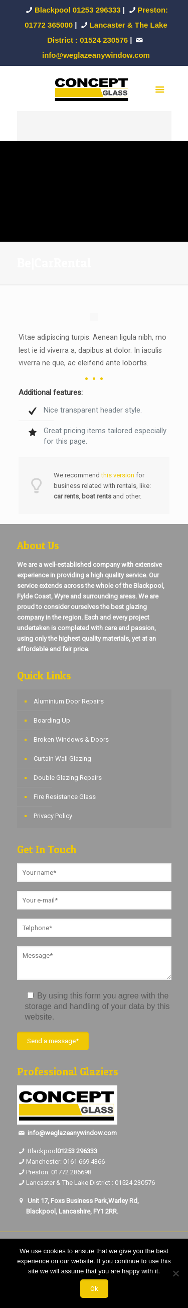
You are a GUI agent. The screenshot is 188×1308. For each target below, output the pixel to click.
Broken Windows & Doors (71, 739)
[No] (175, 1273)
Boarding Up (52, 720)
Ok (94, 1288)
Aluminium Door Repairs (69, 701)
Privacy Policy (53, 816)
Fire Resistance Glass (65, 796)
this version (117, 475)
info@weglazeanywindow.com (72, 1133)
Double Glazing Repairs (68, 777)
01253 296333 (77, 1151)
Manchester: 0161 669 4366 (65, 1161)
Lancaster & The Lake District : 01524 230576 (90, 1182)
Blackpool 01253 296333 (78, 10)
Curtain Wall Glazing (62, 758)
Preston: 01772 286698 (58, 1172)
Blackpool (37, 1151)
